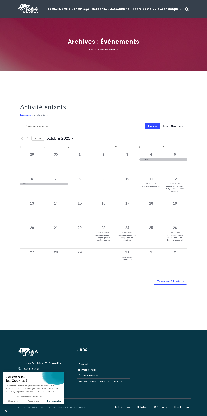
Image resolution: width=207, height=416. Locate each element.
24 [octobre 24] (127, 228)
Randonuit (127, 260)
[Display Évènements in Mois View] (173, 126)
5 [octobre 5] (175, 154)
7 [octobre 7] (56, 179)
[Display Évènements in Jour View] (181, 126)
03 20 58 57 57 (31, 369)
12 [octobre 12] (175, 179)
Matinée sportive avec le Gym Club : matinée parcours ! (175, 188)
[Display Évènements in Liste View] (165, 126)
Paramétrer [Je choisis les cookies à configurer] (15, 401)
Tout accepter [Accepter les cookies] (36, 401)
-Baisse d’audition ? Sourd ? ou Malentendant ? (101, 381)
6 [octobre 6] (32, 179)
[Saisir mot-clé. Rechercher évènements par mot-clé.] (82, 126)
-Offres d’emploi (87, 369)
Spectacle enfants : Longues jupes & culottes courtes (103, 237)
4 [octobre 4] (151, 154)
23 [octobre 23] (104, 228)
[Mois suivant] (27, 138)
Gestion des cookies (77, 407)
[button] (6, 411)
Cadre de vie (142, 9)
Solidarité (99, 9)
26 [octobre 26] (175, 228)
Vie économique (167, 9)
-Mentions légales (88, 375)
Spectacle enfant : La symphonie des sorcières (127, 237)
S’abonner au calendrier (169, 281)
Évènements (25, 115)
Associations (119, 9)
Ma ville (64, 9)
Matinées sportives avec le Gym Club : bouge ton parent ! (175, 237)
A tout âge (81, 9)
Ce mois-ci (38, 138)
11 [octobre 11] (151, 179)
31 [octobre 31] (127, 252)
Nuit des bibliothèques (151, 186)
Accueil (53, 9)
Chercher (152, 126)
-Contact (83, 364)
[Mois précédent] (22, 138)
